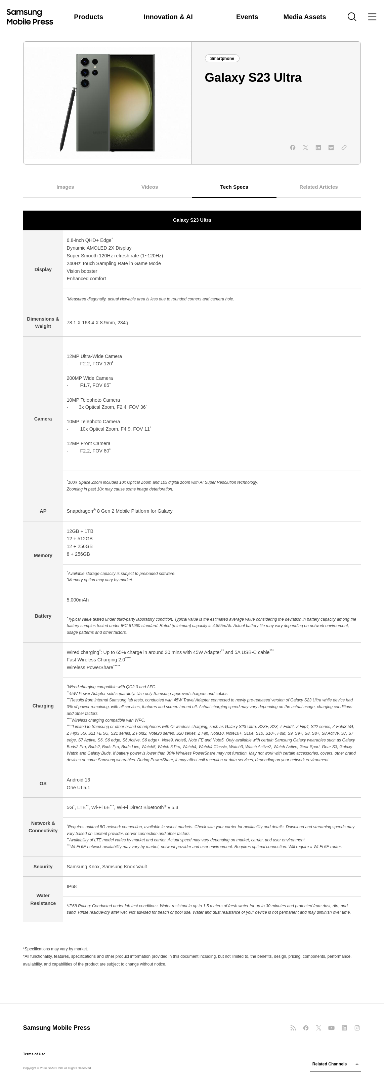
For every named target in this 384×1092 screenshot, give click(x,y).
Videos (149, 187)
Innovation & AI (168, 17)
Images (65, 187)
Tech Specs (234, 187)
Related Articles (319, 187)
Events (247, 17)
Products (88, 17)
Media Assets (305, 17)
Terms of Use (34, 1054)
